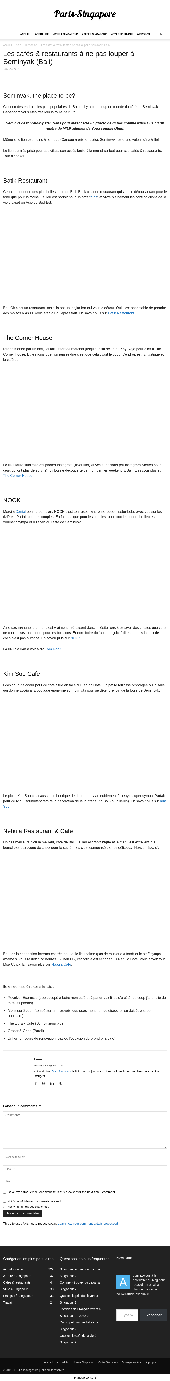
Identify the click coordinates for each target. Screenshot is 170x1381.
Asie (18, 45)
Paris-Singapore (61, 1071)
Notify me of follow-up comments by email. (35, 1201)
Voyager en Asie (122, 34)
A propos (143, 34)
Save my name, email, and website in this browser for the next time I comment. (62, 1192)
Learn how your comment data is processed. (88, 1223)
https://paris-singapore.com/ (49, 1065)
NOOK (75, 638)
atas (94, 197)
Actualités (62, 1362)
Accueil (25, 34)
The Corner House (17, 476)
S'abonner (154, 1315)
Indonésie (31, 45)
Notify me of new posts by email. (28, 1206)
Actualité (42, 34)
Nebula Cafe (61, 964)
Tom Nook (53, 649)
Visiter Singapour (94, 34)
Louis (38, 1059)
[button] (161, 34)
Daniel (21, 511)
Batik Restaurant (121, 313)
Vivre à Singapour (65, 34)
